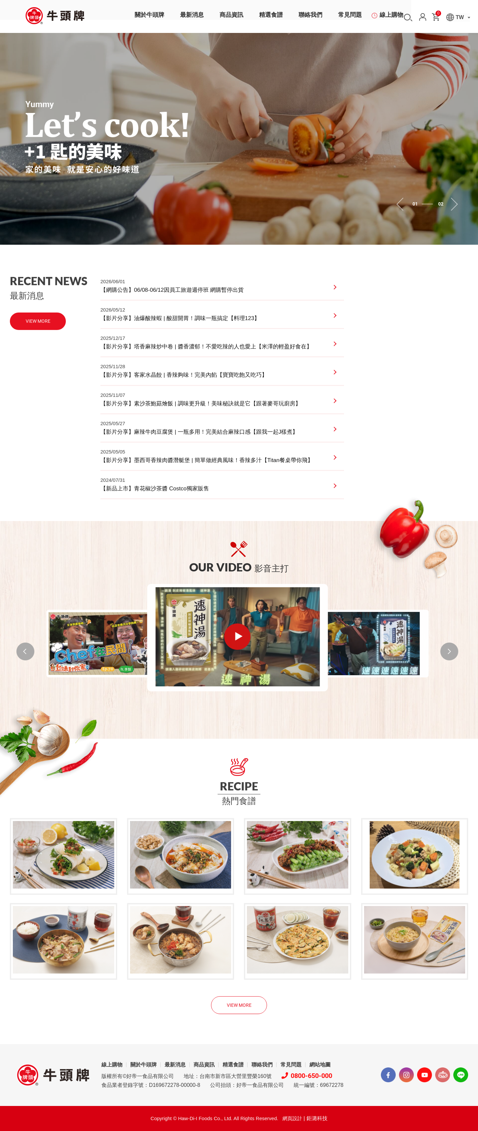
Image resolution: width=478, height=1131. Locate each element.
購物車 (438, 14)
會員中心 (422, 17)
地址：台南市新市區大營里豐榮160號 (228, 1008)
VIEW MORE (38, 333)
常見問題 (350, 17)
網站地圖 (320, 997)
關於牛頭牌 (149, 17)
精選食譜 (271, 17)
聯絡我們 (310, 17)
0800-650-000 (306, 1008)
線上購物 (391, 17)
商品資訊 (231, 17)
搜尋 (408, 17)
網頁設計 (292, 1051)
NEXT (433, 651)
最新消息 (192, 17)
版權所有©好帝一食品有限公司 (137, 1008)
